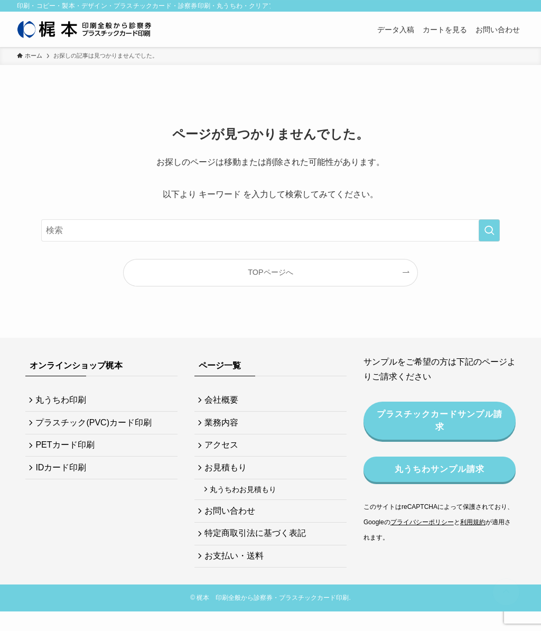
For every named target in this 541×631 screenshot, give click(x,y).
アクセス (224, 451)
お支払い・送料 (236, 573)
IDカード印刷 (63, 475)
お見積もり (228, 475)
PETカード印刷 (67, 451)
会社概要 (224, 400)
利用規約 (473, 522)
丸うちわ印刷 (63, 400)
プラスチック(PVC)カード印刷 (96, 425)
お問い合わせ (232, 523)
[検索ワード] (270, 230)
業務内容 (224, 425)
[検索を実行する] (489, 230)
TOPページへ (270, 272)
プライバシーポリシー (422, 522)
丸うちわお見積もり (246, 500)
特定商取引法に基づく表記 (258, 548)
